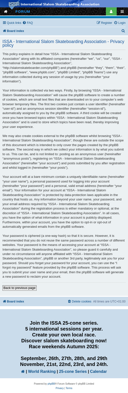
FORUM (22, 11)
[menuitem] (27, 23)
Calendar (98, 371)
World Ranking (42, 371)
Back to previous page (19, 288)
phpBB (51, 383)
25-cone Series (73, 371)
